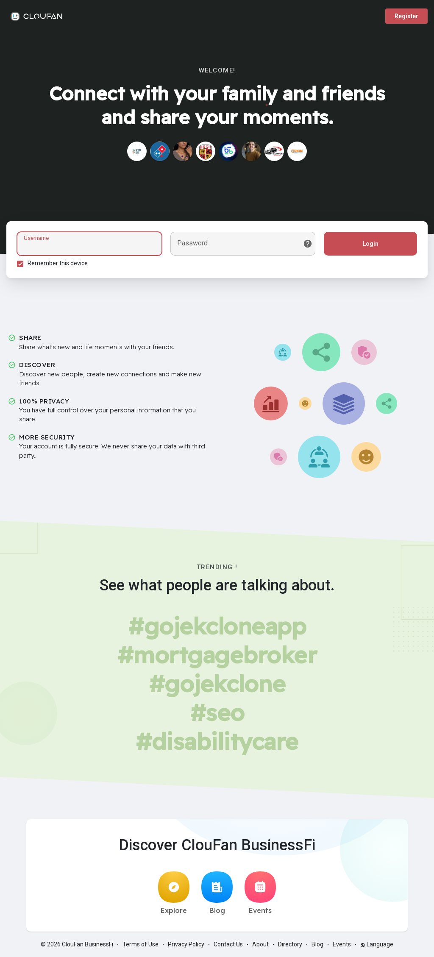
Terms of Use (140, 944)
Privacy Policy (186, 944)
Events (260, 893)
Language (376, 944)
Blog (217, 893)
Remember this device (58, 263)
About (260, 944)
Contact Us (228, 944)
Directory (290, 944)
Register (406, 16)
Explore (173, 893)
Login (370, 243)
